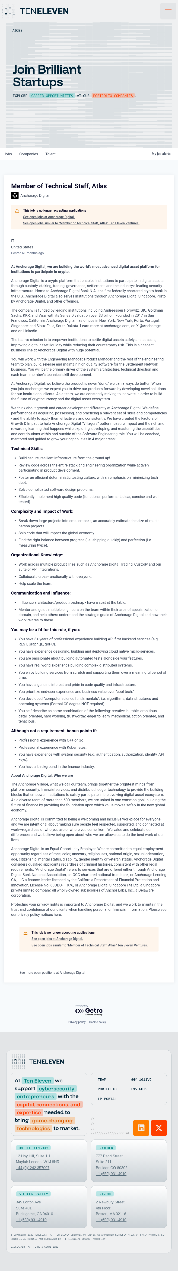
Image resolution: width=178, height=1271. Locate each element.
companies (28, 154)
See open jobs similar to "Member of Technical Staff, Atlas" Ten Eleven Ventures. (81, 223)
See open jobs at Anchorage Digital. (49, 217)
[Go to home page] (37, 1061)
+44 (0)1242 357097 (33, 1168)
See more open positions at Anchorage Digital (52, 972)
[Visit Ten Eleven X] (159, 1128)
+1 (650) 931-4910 (111, 1174)
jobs (8, 154)
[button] (168, 11)
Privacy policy (77, 1022)
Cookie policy (97, 1022)
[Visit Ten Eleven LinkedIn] (141, 1128)
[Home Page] (40, 11)
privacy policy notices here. (39, 914)
